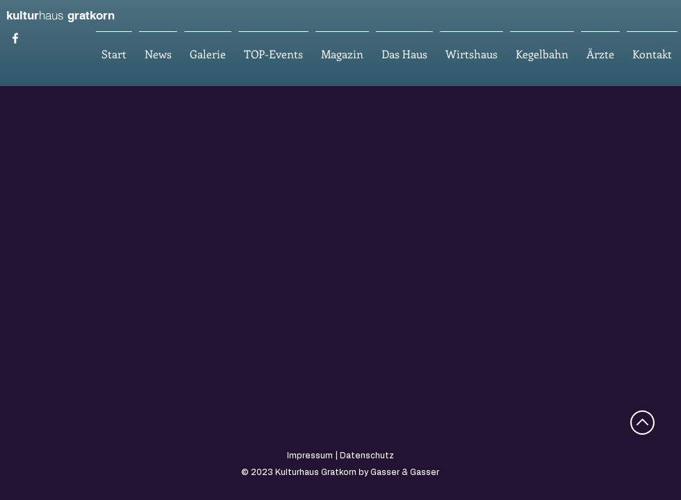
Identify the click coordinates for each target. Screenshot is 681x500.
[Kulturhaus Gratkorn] (15, 38)
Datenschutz (367, 455)
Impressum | (313, 455)
